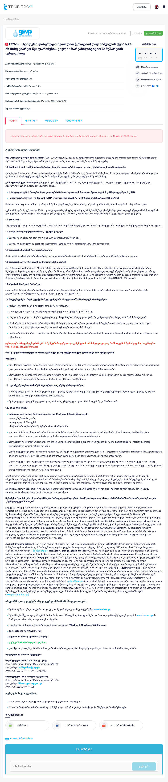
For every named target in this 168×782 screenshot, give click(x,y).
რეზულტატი (51, 120)
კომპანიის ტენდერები (148, 73)
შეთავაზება (31, 120)
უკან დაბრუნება (11, 19)
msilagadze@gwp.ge (29, 667)
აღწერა (13, 120)
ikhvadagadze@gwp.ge (30, 683)
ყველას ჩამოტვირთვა (19, 738)
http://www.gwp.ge (146, 67)
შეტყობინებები (74, 120)
